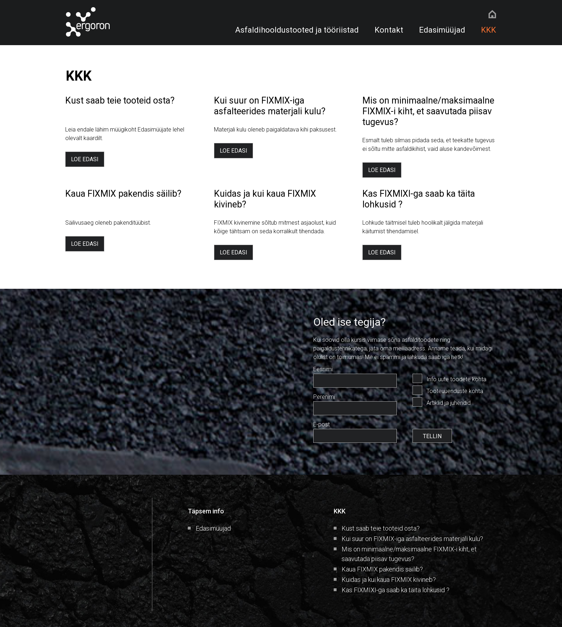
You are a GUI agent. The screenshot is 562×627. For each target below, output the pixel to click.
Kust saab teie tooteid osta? (381, 528)
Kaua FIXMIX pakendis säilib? (382, 569)
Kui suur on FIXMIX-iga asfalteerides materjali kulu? (412, 538)
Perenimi (324, 396)
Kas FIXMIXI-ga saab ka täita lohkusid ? (395, 590)
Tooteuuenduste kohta (455, 391)
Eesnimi (323, 369)
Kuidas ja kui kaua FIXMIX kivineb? (389, 579)
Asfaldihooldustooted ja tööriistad (297, 29)
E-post (321, 424)
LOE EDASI (85, 159)
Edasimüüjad (442, 29)
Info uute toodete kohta (456, 379)
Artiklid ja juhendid (449, 402)
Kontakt (389, 29)
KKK (488, 29)
